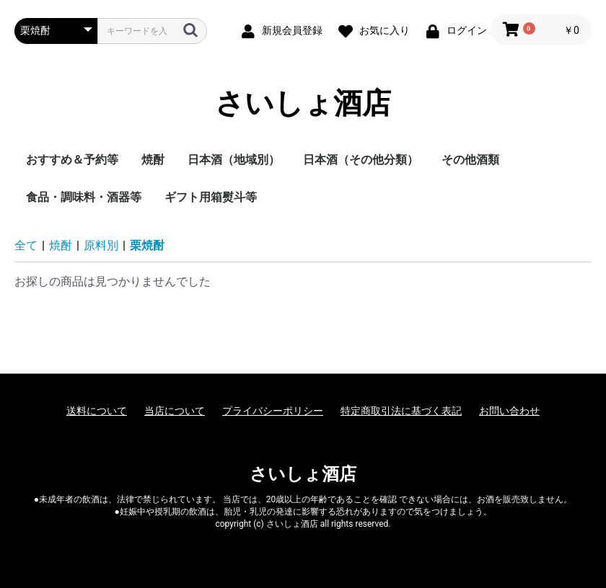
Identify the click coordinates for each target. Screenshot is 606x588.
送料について (96, 410)
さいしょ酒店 (303, 104)
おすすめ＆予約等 (72, 159)
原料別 (101, 245)
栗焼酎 (147, 245)
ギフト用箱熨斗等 (210, 197)
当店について (174, 410)
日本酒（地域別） (234, 159)
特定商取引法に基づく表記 (401, 410)
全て (26, 245)
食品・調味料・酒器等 (83, 197)
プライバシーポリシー (272, 410)
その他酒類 (470, 159)
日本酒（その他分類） (360, 159)
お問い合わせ (509, 410)
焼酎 (152, 159)
